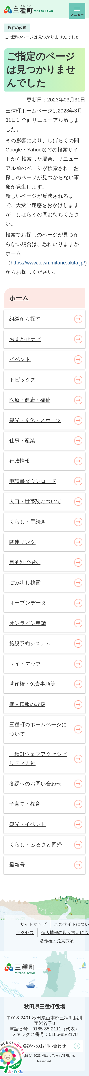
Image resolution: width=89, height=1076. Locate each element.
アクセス (25, 932)
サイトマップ (33, 924)
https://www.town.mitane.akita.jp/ (48, 263)
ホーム (19, 298)
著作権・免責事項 (57, 940)
